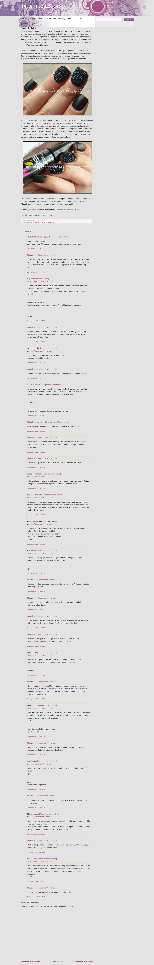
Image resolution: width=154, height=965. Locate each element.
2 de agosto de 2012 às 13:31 (36, 378)
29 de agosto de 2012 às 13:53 (36, 897)
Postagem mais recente (30, 961)
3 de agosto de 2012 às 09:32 (36, 628)
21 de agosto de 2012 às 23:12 (36, 881)
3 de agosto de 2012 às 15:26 (36, 675)
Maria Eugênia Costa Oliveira (39, 422)
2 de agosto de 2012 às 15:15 (36, 452)
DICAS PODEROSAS (41, 6)
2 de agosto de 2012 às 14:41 (36, 415)
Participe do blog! (35, 19)
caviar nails (34, 222)
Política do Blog (59, 19)
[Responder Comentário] (58, 237)
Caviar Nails (28, 27)
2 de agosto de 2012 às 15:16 (36, 467)
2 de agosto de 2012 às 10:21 (36, 248)
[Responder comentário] (39, 279)
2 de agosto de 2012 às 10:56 (36, 272)
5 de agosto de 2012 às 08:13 (36, 736)
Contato (48, 19)
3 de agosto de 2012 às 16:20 (36, 699)
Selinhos (80, 19)
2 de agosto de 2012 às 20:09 (36, 488)
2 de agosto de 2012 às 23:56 (36, 515)
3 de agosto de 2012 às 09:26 (36, 591)
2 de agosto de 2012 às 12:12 (36, 362)
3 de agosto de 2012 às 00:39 (36, 573)
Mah (29, 255)
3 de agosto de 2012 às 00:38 (36, 544)
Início (24, 19)
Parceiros (71, 19)
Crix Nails (31, 385)
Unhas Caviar (50, 222)
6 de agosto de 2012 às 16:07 (36, 754)
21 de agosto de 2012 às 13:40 (36, 852)
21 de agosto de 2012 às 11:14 (36, 834)
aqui (46, 126)
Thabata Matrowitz (34, 237)
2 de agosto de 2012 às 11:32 (36, 342)
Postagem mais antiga (84, 961)
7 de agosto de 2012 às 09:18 (36, 807)
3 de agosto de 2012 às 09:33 (36, 646)
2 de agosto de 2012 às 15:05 (36, 431)
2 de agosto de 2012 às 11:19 (36, 321)
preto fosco (41, 222)
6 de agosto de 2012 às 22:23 (36, 789)
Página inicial (58, 961)
